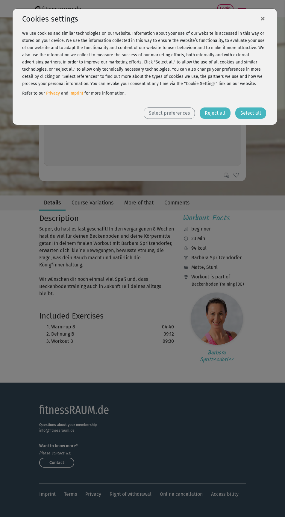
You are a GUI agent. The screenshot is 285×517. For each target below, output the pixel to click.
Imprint (76, 93)
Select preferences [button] (169, 113)
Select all (250, 113)
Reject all (215, 113)
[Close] (262, 18)
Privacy (53, 93)
